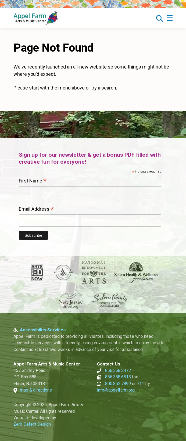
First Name (32, 181)
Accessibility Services (43, 329)
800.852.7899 (118, 383)
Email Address (36, 209)
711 (140, 383)
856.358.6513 (118, 376)
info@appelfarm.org (116, 390)
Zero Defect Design (32, 424)
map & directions (36, 390)
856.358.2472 (118, 370)
